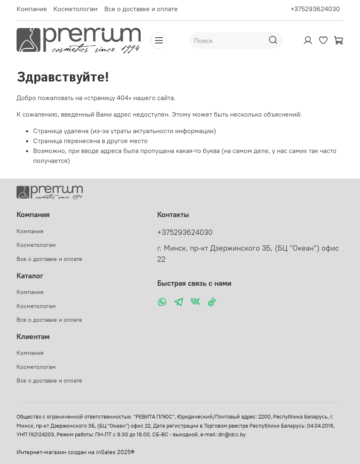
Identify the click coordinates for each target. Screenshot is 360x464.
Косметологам (75, 9)
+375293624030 (315, 9)
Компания (32, 9)
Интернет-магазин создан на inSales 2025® (75, 452)
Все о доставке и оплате (141, 9)
